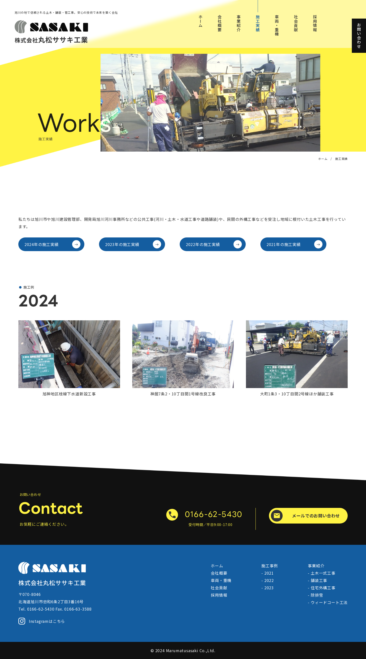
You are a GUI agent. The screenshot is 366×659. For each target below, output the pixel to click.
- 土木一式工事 (321, 573)
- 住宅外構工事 (321, 588)
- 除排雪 (315, 595)
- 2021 (267, 573)
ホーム (200, 21)
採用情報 (315, 23)
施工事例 (269, 566)
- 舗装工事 (317, 580)
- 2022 (267, 580)
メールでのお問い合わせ (305, 516)
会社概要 (219, 23)
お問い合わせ (359, 36)
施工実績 (258, 23)
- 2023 (267, 588)
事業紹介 (239, 23)
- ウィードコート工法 (328, 602)
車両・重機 (277, 25)
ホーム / (325, 158)
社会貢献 (296, 23)
